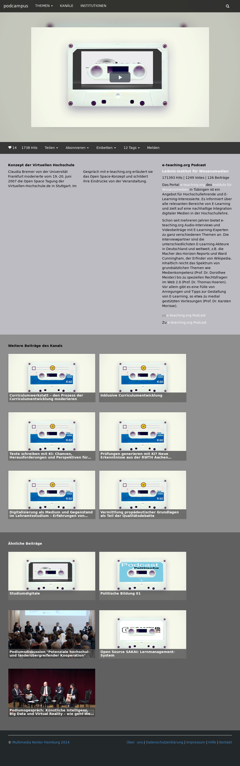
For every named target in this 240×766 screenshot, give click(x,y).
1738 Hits (29, 148)
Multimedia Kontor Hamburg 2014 (41, 742)
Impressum (195, 742)
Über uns (135, 742)
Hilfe (212, 742)
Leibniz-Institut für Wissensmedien (195, 171)
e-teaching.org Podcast (186, 315)
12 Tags (132, 148)
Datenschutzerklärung (164, 742)
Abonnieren (77, 148)
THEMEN (44, 6)
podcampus (16, 6)
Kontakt (225, 742)
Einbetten (106, 148)
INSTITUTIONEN (93, 6)
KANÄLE (66, 6)
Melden (153, 148)
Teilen (51, 148)
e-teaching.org (192, 185)
